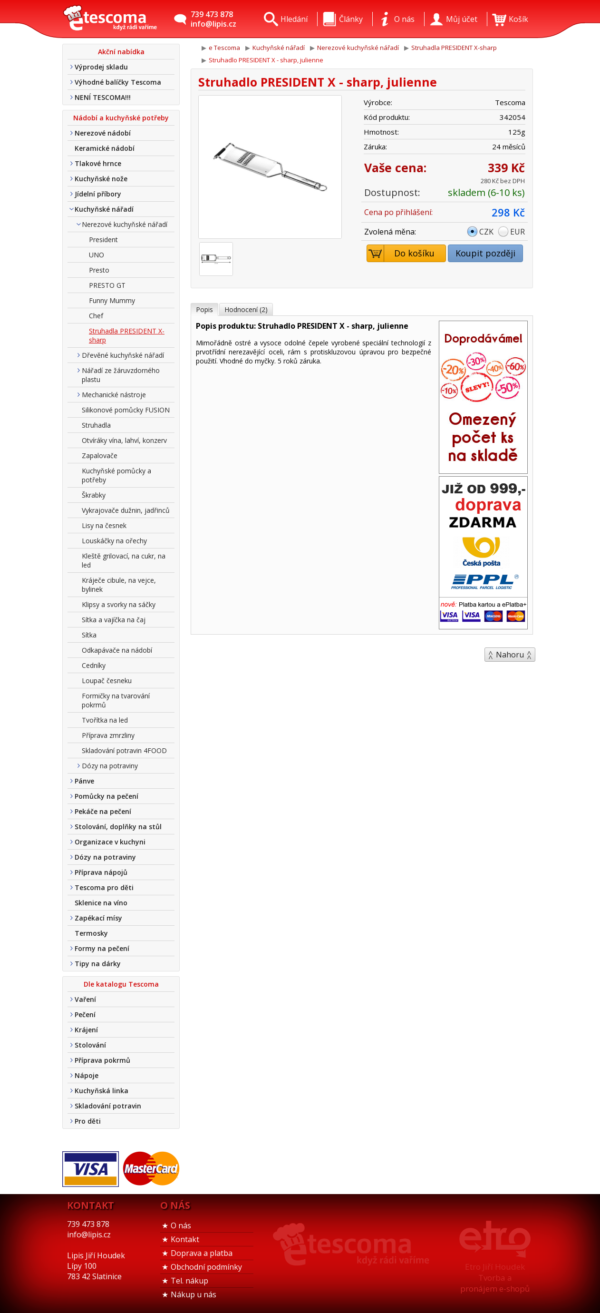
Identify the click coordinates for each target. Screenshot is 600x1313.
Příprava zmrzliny (108, 735)
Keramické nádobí (105, 148)
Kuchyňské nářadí (104, 209)
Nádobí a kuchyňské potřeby (121, 117)
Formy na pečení (102, 948)
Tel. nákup (189, 1280)
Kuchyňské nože (101, 178)
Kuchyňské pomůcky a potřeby (116, 475)
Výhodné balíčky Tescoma (118, 82)
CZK (486, 231)
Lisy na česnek (104, 525)
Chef (96, 315)
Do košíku (401, 253)
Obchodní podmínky (206, 1267)
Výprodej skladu (101, 66)
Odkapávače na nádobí (117, 650)
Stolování (90, 1044)
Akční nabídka (121, 51)
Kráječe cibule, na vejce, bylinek (119, 585)
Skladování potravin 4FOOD (124, 750)
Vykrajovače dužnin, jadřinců (126, 510)
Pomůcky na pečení (106, 796)
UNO (96, 254)
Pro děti (88, 1121)
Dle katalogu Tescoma (121, 984)
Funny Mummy (112, 300)
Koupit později (485, 253)
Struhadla (96, 425)
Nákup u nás (193, 1294)
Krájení (86, 1029)
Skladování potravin (108, 1105)
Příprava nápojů (101, 872)
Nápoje (86, 1075)
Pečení (85, 1014)
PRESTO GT (107, 285)
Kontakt (185, 1239)
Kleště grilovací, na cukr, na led (123, 560)
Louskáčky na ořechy (114, 540)
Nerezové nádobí (103, 132)
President (103, 239)
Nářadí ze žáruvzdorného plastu (121, 375)
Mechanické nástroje (114, 394)
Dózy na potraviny (110, 765)
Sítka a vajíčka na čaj (113, 619)
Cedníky (94, 665)
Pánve (84, 780)
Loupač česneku (107, 680)
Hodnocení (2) (246, 309)
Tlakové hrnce (98, 163)
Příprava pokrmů (102, 1060)
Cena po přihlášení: (398, 212)
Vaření (85, 999)
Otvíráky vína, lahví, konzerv (124, 440)
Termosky (91, 933)
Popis (204, 309)
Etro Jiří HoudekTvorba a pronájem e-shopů (495, 1277)
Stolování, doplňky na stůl (118, 826)
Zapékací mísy (98, 917)
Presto (99, 269)
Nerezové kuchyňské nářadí (124, 224)
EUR (517, 231)
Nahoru (510, 654)
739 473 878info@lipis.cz (213, 19)
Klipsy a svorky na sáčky (118, 604)
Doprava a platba (201, 1253)
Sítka (89, 634)
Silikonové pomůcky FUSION (126, 409)
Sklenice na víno (101, 902)
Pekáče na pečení (103, 811)
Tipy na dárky (98, 963)
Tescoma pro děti (104, 887)
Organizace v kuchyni (110, 841)
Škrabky (94, 495)
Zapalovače (99, 455)
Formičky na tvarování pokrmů (116, 700)
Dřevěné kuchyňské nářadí (123, 355)
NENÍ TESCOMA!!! (103, 97)
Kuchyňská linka (101, 1090)
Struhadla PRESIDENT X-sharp (127, 335)
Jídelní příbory (98, 193)
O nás (181, 1225)
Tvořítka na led (105, 720)
